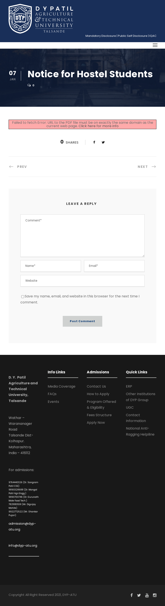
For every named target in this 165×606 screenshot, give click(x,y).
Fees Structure (99, 415)
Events (53, 401)
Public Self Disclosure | (133, 36)
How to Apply (98, 393)
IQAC (152, 36)
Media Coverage (61, 386)
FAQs (52, 393)
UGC (130, 407)
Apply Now (96, 422)
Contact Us (96, 386)
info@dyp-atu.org (23, 545)
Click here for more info (99, 126)
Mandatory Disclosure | (101, 36)
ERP (129, 386)
